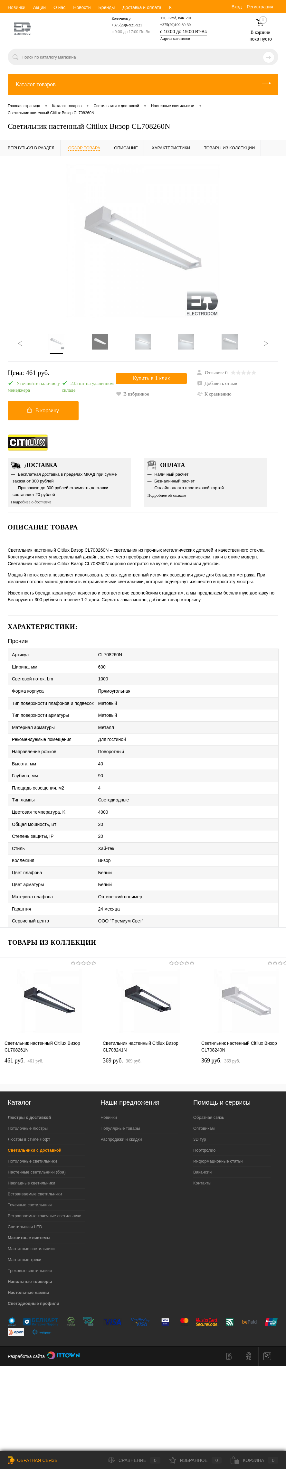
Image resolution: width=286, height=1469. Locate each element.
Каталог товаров (143, 84)
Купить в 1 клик (151, 380)
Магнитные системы (29, 1214)
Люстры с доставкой (29, 1093)
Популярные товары (120, 1104)
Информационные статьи (218, 1137)
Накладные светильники (31, 1159)
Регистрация (260, 6)
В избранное (213, 394)
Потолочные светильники (32, 1137)
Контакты (202, 1159)
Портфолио (204, 1126)
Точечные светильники (30, 1181)
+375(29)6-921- (123, 25)
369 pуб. (122, 1037)
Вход (237, 6)
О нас (59, 7)
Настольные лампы (28, 1268)
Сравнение (134, 1460)
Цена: (29, 373)
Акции (39, 7)
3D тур (199, 1115)
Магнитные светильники (31, 1224)
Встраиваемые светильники (35, 1170)
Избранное (195, 1460)
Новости (82, 7)
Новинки (16, 7)
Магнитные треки (24, 1235)
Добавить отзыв (217, 383)
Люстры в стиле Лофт (29, 1115)
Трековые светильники (30, 1246)
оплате (179, 498)
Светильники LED (25, 1203)
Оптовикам (204, 1104)
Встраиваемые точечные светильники (44, 1192)
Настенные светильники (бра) (37, 1148)
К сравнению (133, 404)
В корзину (43, 412)
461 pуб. (24, 1037)
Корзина (254, 1460)
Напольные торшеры (30, 1257)
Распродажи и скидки (121, 1115)
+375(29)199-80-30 (175, 25)
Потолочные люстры (28, 1104)
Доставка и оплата (141, 7)
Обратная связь (208, 1093)
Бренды (106, 7)
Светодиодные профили (33, 1279)
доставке (42, 504)
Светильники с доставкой (35, 1126)
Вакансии (202, 1148)
